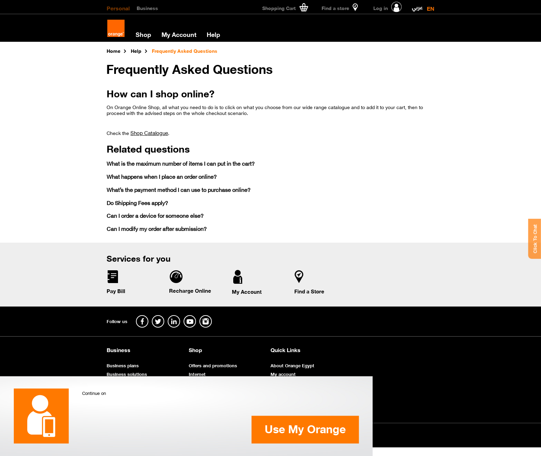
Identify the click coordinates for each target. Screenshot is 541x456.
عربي (417, 5)
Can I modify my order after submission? (157, 228)
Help (213, 34)
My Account (178, 34)
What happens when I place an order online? (162, 176)
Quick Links (285, 349)
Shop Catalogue (149, 132)
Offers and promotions (213, 365)
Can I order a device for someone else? (155, 215)
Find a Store (309, 291)
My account (283, 373)
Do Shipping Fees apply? (137, 202)
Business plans (123, 365)
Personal (118, 7)
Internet (197, 373)
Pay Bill (116, 290)
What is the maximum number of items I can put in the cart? (181, 163)
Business (147, 7)
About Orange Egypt (292, 365)
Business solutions (127, 373)
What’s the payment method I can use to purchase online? (178, 189)
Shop (143, 34)
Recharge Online (190, 290)
